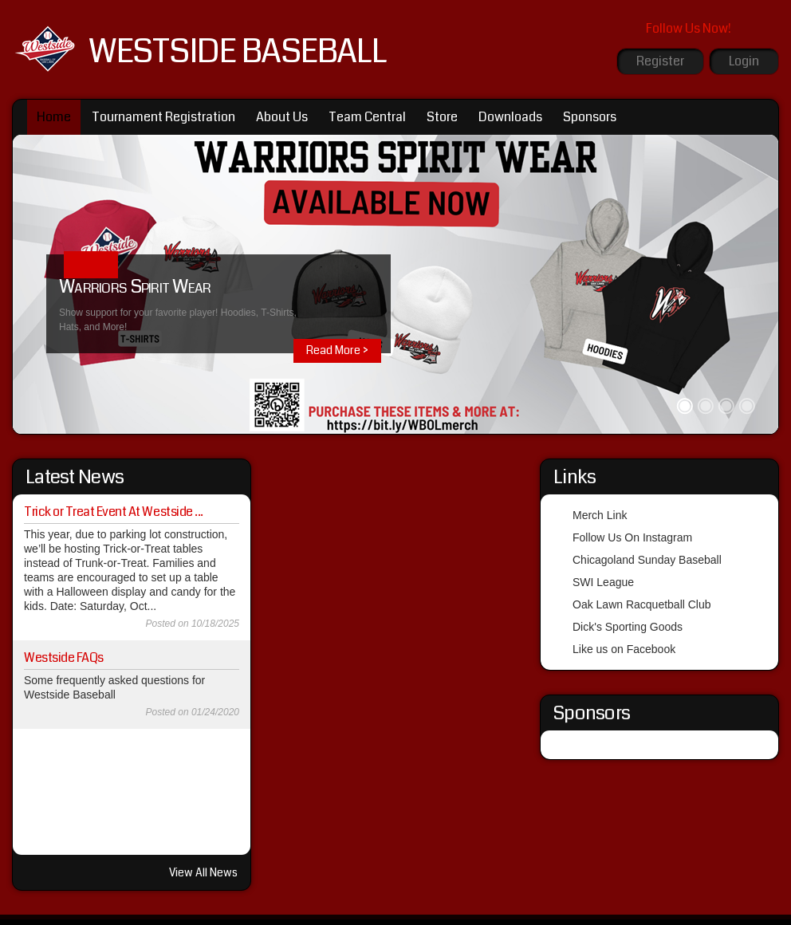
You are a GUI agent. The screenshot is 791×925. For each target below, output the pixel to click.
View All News (203, 872)
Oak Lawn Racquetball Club (642, 604)
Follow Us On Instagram (632, 537)
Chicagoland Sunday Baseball (647, 559)
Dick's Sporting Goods (628, 626)
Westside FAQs (64, 657)
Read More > (337, 350)
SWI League (603, 582)
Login (744, 61)
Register (660, 61)
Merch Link (600, 515)
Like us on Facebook (624, 649)
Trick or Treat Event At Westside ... (113, 511)
